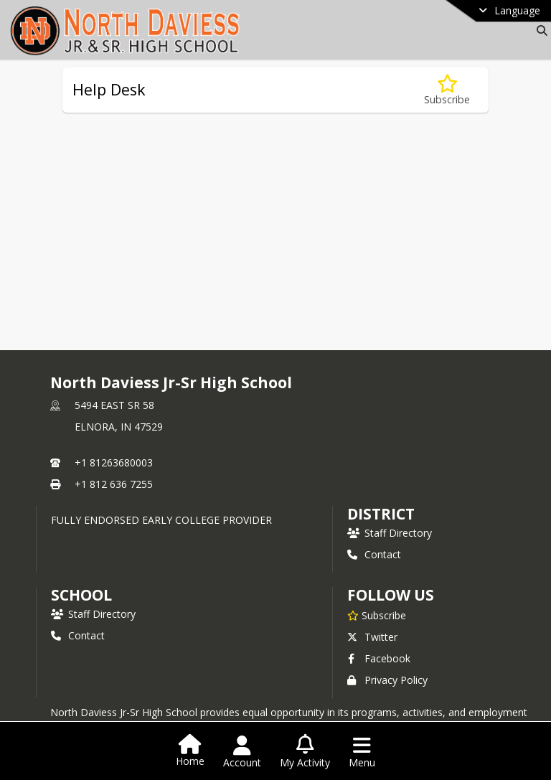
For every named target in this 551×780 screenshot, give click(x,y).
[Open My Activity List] (305, 752)
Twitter (372, 637)
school (81, 595)
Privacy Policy (387, 680)
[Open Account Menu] (242, 752)
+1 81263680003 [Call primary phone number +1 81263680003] (114, 462)
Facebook (378, 658)
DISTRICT (381, 514)
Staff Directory (389, 533)
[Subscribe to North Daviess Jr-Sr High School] (376, 615)
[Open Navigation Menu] (362, 752)
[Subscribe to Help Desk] (447, 90)
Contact (374, 554)
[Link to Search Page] (539, 30)
